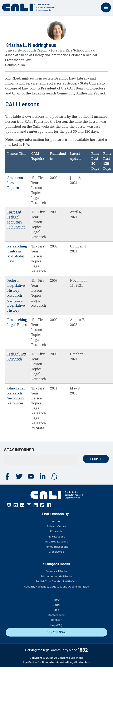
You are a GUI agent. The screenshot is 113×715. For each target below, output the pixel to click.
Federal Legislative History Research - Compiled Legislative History (16, 295)
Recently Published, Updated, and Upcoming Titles (56, 586)
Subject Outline (56, 526)
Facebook (7, 476)
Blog (56, 609)
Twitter (19, 476)
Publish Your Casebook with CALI (56, 581)
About (56, 599)
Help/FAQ (56, 625)
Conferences (56, 615)
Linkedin (42, 476)
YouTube (31, 476)
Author (56, 521)
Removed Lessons (56, 546)
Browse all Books (56, 571)
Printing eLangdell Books (56, 576)
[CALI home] (28, 7)
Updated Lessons (56, 541)
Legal (56, 604)
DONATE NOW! (56, 632)
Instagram (54, 476)
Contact (56, 620)
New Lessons (56, 536)
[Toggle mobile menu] (106, 7)
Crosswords (56, 551)
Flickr (22, 505)
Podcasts (56, 531)
